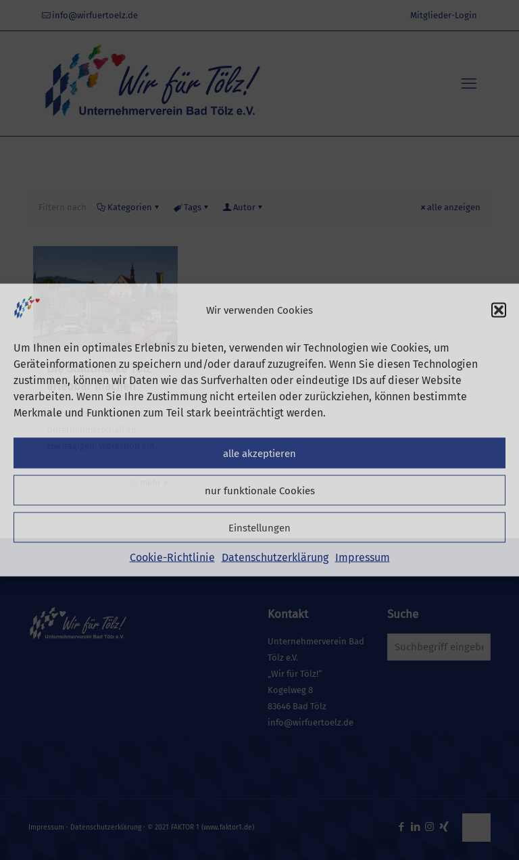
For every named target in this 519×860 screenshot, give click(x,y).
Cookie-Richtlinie (172, 557)
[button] (498, 310)
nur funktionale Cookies (260, 490)
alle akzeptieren (259, 453)
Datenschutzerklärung (275, 557)
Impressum (362, 557)
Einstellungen (259, 527)
